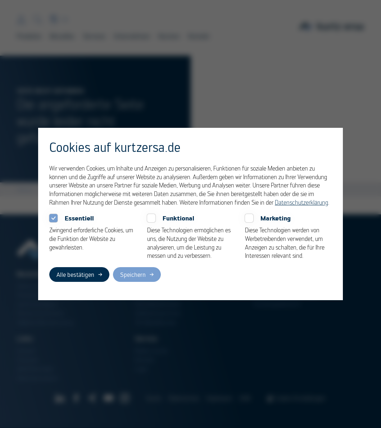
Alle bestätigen (75, 274)
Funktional (178, 218)
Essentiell (79, 218)
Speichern (133, 274)
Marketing (275, 218)
